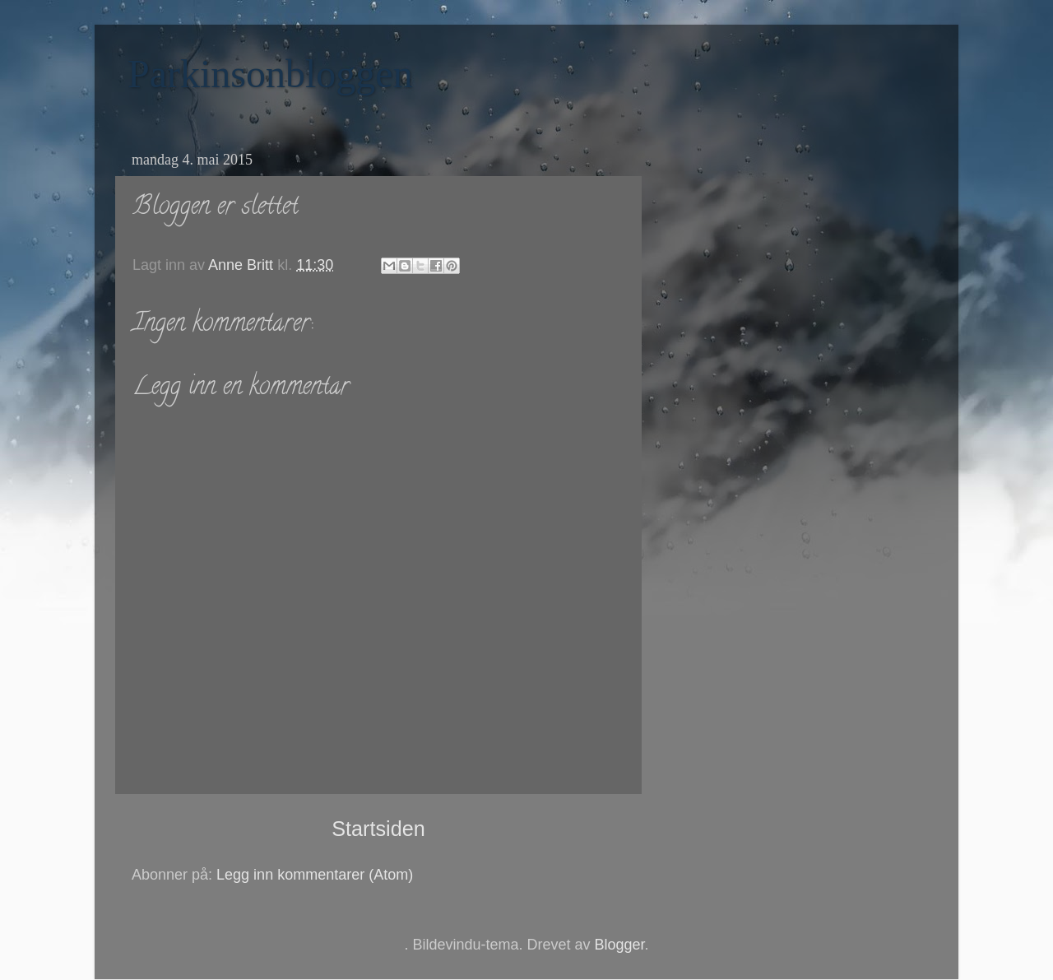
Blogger (620, 944)
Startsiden (378, 828)
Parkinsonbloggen (270, 73)
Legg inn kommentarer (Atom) (314, 874)
